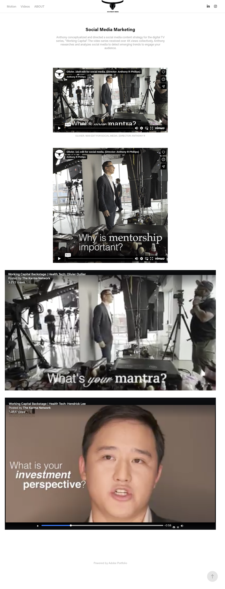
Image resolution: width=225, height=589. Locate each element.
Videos (25, 6)
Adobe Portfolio (118, 563)
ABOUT (39, 6)
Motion (11, 6)
